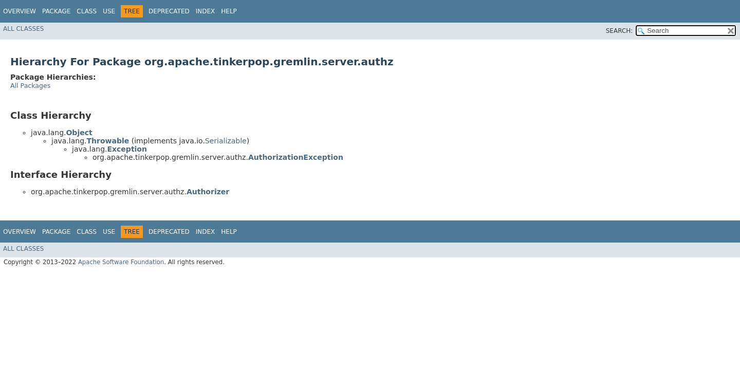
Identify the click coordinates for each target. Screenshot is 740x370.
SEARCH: (619, 30)
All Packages (30, 85)
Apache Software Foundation (121, 262)
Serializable (226, 141)
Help (229, 11)
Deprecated (169, 11)
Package (56, 11)
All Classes (23, 28)
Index (205, 11)
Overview (19, 11)
